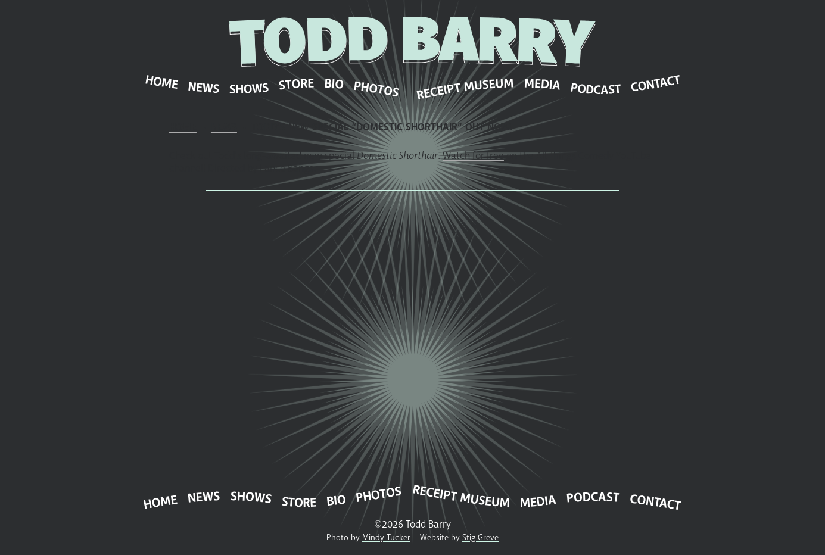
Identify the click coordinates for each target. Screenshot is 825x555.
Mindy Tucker (386, 537)
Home (183, 127)
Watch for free (473, 155)
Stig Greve (480, 537)
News (224, 127)
